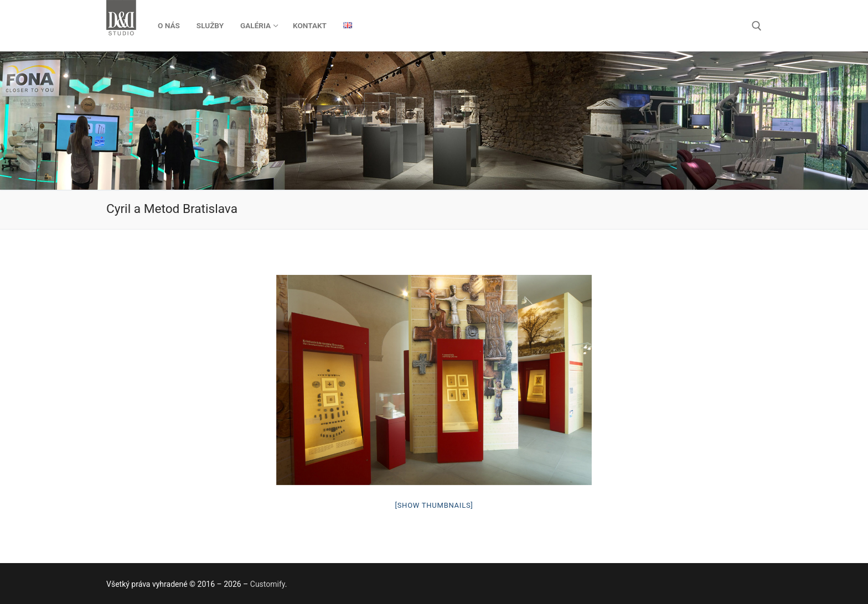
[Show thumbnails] (434, 505)
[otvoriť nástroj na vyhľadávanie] (757, 26)
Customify (267, 584)
